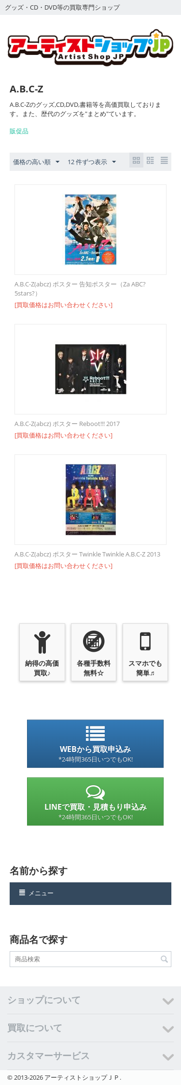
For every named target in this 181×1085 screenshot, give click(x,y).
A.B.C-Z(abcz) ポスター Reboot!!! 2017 (67, 423)
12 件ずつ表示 (92, 162)
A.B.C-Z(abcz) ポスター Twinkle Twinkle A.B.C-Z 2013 (87, 554)
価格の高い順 (36, 162)
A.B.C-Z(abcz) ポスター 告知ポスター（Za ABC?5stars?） (80, 288)
